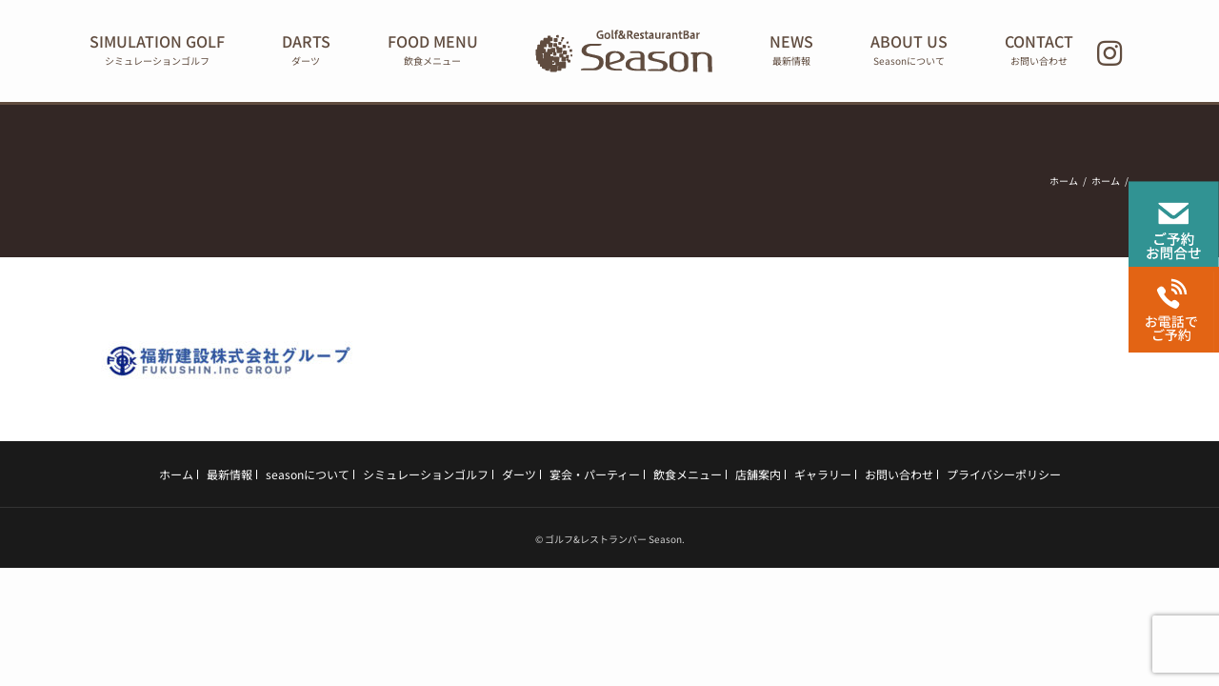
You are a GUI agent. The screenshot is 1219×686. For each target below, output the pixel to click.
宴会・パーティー (595, 474)
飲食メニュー (687, 474)
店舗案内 (758, 474)
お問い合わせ (899, 474)
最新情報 (229, 474)
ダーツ (519, 474)
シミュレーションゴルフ (426, 474)
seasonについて (308, 474)
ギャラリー (822, 474)
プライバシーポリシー (1004, 474)
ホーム (176, 474)
